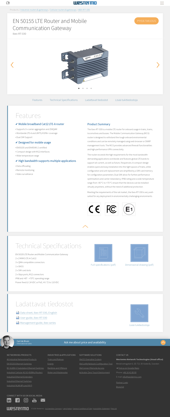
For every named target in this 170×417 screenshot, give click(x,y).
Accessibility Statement (101, 408)
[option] (85, 64)
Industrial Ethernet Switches (19, 381)
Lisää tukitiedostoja (126, 100)
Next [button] (158, 65)
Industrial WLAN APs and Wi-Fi (19, 385)
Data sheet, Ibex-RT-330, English (38, 312)
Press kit (114, 408)
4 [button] (91, 88)
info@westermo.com (132, 376)
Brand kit (120, 386)
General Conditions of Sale (82, 408)
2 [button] (83, 88)
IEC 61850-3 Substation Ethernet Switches (25, 368)
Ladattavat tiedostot (96, 100)
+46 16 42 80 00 (129, 372)
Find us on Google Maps (128, 368)
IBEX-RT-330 (84, 9)
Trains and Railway (56, 359)
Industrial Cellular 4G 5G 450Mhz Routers (24, 372)
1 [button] (79, 88)
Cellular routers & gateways (63, 9)
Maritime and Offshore (57, 368)
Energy (51, 363)
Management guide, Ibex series (38, 323)
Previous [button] (12, 65)
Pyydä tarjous (146, 21)
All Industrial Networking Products (21, 359)
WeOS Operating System (90, 359)
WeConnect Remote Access (91, 368)
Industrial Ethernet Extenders (19, 376)
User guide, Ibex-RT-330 (33, 318)
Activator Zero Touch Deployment (94, 372)
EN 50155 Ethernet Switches (19, 363)
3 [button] (87, 88)
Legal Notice (67, 408)
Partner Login (122, 382)
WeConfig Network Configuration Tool (96, 363)
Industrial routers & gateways (34, 9)
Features (37, 100)
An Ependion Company (53, 408)
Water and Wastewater (58, 372)
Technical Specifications (64, 100)
